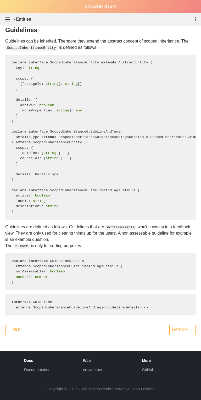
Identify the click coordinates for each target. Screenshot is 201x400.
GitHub (148, 369)
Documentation (37, 369)
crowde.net (92, 369)
